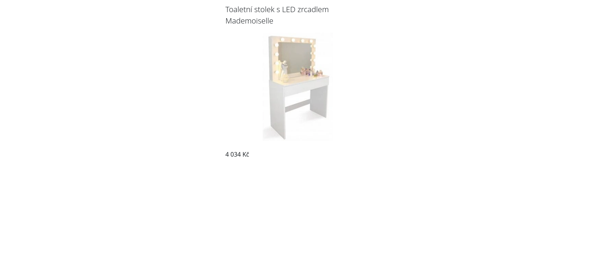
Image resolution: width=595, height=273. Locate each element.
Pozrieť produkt (343, 154)
